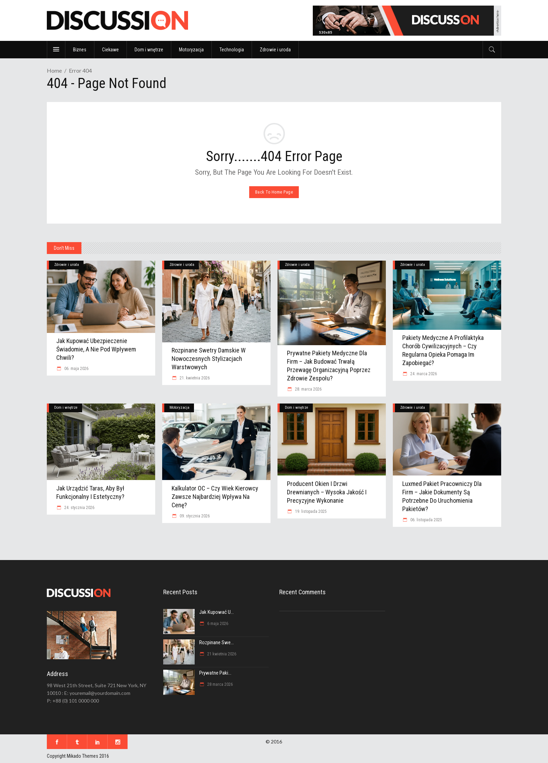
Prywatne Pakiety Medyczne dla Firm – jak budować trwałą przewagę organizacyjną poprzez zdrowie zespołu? (328, 365)
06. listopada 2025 (425, 519)
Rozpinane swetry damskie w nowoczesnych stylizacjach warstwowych (209, 359)
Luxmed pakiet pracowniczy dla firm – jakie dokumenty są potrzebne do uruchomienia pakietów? (442, 496)
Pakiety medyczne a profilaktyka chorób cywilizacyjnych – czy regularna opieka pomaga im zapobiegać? (443, 350)
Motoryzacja (179, 407)
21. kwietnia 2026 (194, 378)
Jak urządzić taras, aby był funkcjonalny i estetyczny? (90, 492)
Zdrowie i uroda (66, 264)
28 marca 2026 (219, 684)
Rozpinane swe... (216, 642)
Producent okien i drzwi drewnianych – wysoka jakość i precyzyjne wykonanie (327, 492)
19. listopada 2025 (310, 511)
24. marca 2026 (423, 373)
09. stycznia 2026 (194, 516)
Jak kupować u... (216, 612)
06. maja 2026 (75, 368)
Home (54, 70)
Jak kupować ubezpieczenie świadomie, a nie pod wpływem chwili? (96, 349)
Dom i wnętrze (66, 407)
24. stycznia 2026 (78, 507)
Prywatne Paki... (215, 673)
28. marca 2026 (308, 389)
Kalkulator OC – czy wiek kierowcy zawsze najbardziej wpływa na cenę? (215, 497)
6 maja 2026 (217, 623)
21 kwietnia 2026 (221, 654)
